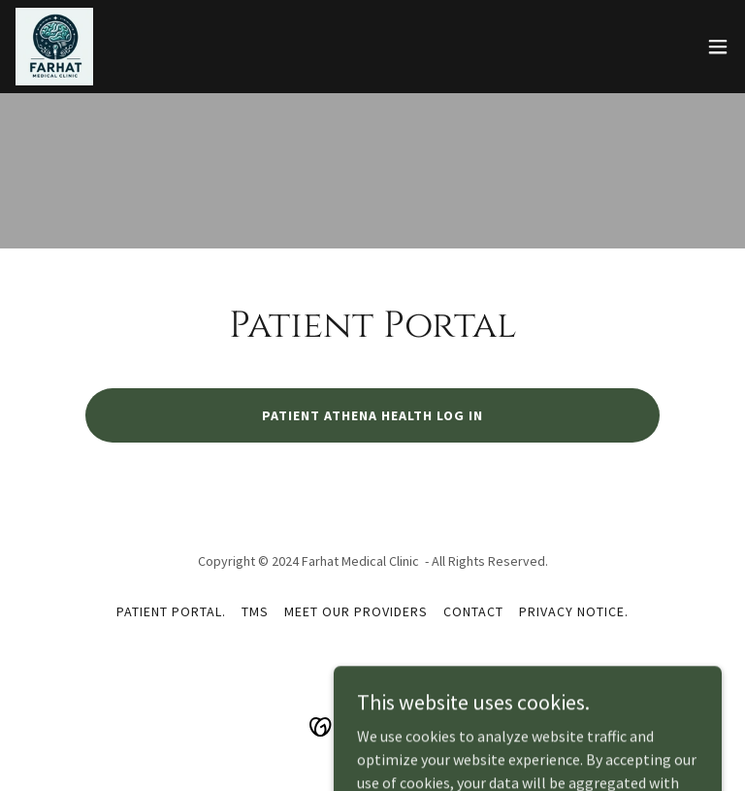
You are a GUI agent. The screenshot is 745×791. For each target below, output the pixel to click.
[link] (54, 46)
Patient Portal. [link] (171, 611)
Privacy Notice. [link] (574, 611)
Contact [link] (473, 611)
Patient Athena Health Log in (372, 415)
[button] (717, 46)
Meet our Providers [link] (356, 611)
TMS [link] (255, 611)
